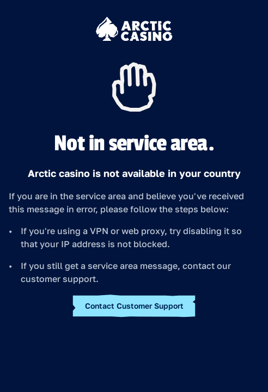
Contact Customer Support (134, 305)
